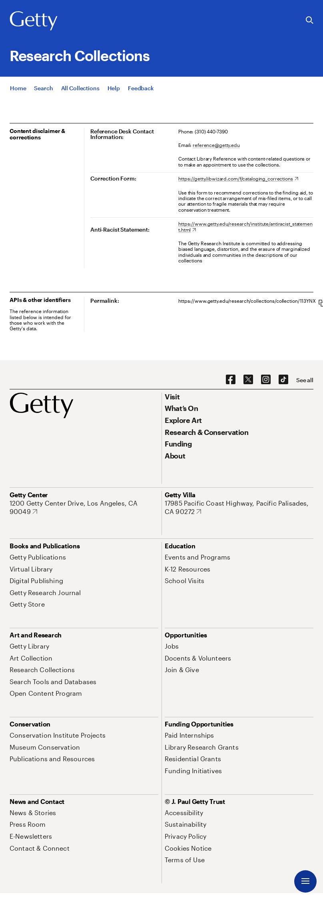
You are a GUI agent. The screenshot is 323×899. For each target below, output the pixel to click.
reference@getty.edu (216, 145)
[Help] (114, 88)
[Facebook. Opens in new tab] (230, 380)
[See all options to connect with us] (304, 380)
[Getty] (34, 21)
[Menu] (305, 881)
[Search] (43, 88)
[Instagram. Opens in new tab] (266, 380)
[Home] (18, 88)
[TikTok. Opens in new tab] (283, 380)
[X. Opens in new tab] (248, 380)
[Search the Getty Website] (309, 20)
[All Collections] (80, 88)
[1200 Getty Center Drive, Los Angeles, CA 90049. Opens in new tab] (84, 507)
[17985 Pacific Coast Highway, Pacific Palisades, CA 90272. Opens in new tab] (239, 507)
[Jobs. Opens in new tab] (172, 646)
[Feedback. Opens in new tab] (141, 88)
